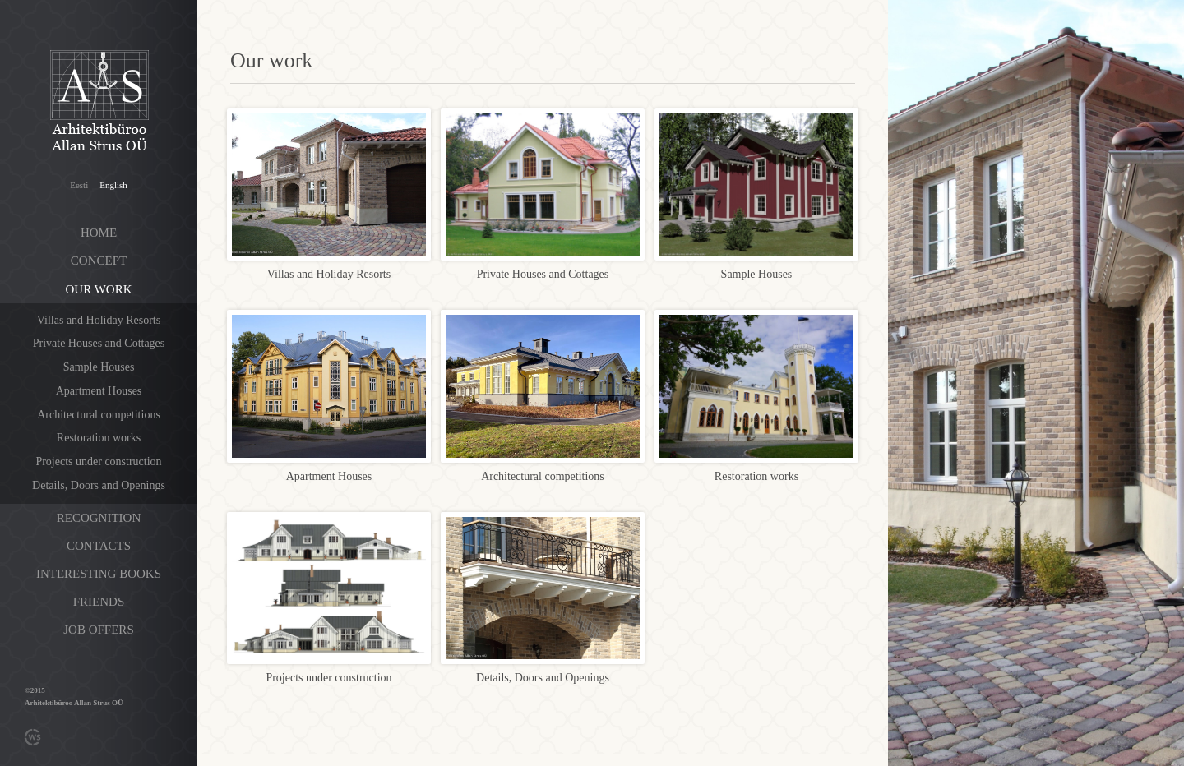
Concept (99, 260)
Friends (99, 601)
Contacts (99, 545)
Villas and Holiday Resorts (98, 320)
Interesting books (98, 573)
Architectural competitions (98, 414)
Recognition (99, 517)
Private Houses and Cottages (99, 343)
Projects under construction (98, 461)
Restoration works (99, 437)
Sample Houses (99, 367)
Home (99, 232)
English (113, 185)
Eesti (79, 185)
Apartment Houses (99, 391)
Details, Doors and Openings (98, 485)
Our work (99, 289)
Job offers (98, 629)
